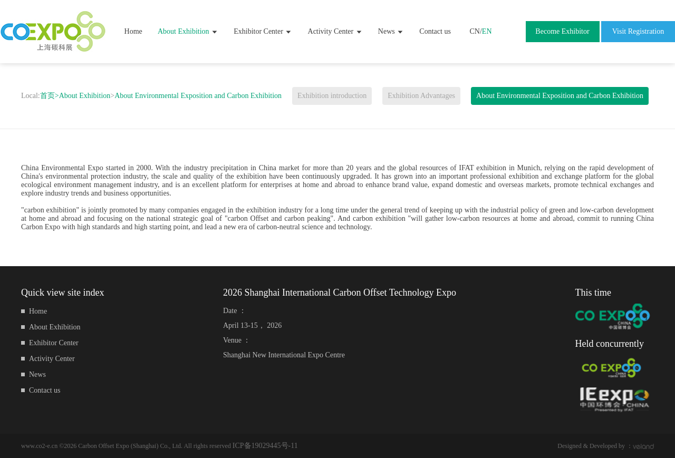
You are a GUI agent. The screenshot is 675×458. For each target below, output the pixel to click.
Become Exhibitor (562, 31)
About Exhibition (188, 31)
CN (474, 31)
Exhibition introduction (332, 96)
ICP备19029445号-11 (265, 446)
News (391, 31)
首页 (49, 96)
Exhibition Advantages (421, 96)
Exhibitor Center (263, 31)
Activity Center (335, 31)
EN (487, 31)
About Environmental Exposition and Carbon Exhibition (198, 96)
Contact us (435, 31)
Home (133, 31)
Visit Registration (638, 31)
